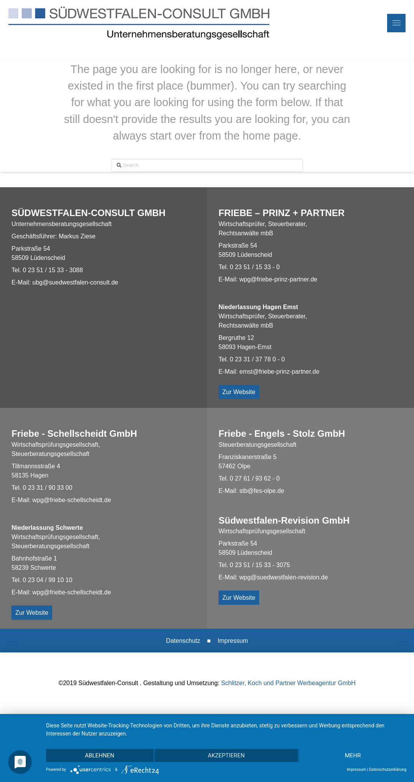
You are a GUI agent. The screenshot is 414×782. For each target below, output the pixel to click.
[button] (396, 23)
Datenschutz (183, 640)
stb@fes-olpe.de (261, 491)
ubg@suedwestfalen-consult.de (75, 282)
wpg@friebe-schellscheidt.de (71, 500)
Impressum (233, 640)
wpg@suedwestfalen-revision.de (283, 577)
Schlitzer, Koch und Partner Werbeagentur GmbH (288, 683)
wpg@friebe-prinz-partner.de (278, 279)
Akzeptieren (226, 755)
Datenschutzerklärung (387, 769)
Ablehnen (99, 755)
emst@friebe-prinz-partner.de (279, 371)
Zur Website (238, 392)
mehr (353, 755)
